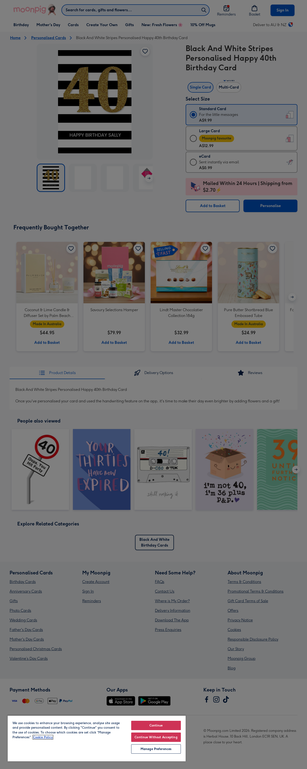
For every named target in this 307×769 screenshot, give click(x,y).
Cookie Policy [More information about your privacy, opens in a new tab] (43, 737)
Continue (156, 725)
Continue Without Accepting (156, 737)
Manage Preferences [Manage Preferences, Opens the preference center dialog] (156, 749)
